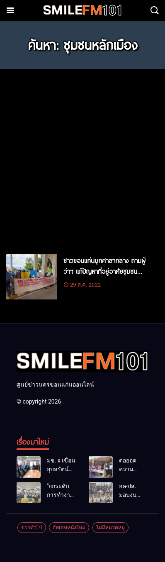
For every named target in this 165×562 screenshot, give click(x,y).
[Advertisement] (82, 157)
